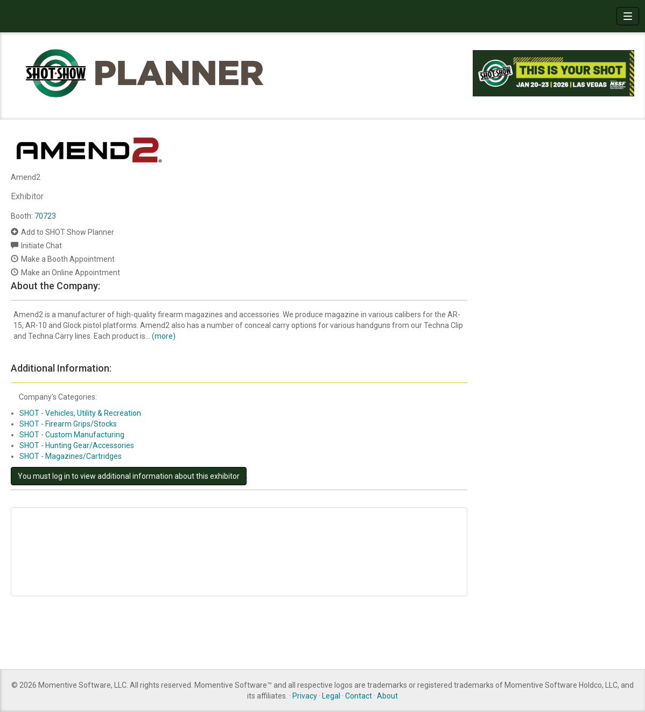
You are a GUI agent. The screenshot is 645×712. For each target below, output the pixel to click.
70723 (45, 216)
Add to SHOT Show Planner (67, 232)
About (387, 696)
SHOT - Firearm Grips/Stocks (68, 424)
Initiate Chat (41, 245)
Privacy (304, 696)
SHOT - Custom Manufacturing (71, 434)
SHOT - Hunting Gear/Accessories (76, 445)
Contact (358, 696)
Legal (331, 696)
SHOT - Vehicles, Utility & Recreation (80, 413)
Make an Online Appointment (70, 272)
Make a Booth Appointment (68, 259)
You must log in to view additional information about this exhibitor (129, 476)
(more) (164, 336)
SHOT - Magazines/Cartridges (70, 456)
